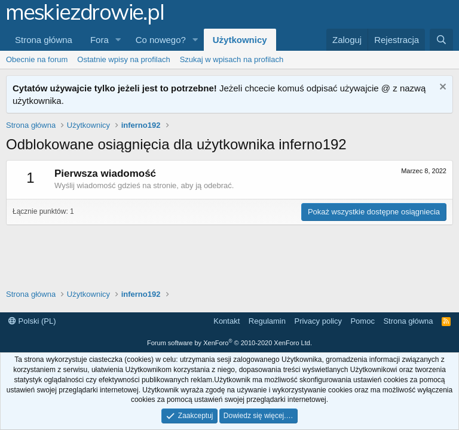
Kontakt (226, 321)
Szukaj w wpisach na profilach (231, 59)
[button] (118, 40)
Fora (99, 40)
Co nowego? (161, 40)
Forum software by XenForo (229, 342)
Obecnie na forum (37, 59)
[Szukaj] (441, 40)
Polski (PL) (32, 321)
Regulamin (267, 321)
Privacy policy (317, 321)
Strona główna (43, 40)
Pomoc (362, 321)
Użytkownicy (240, 40)
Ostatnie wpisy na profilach (123, 59)
